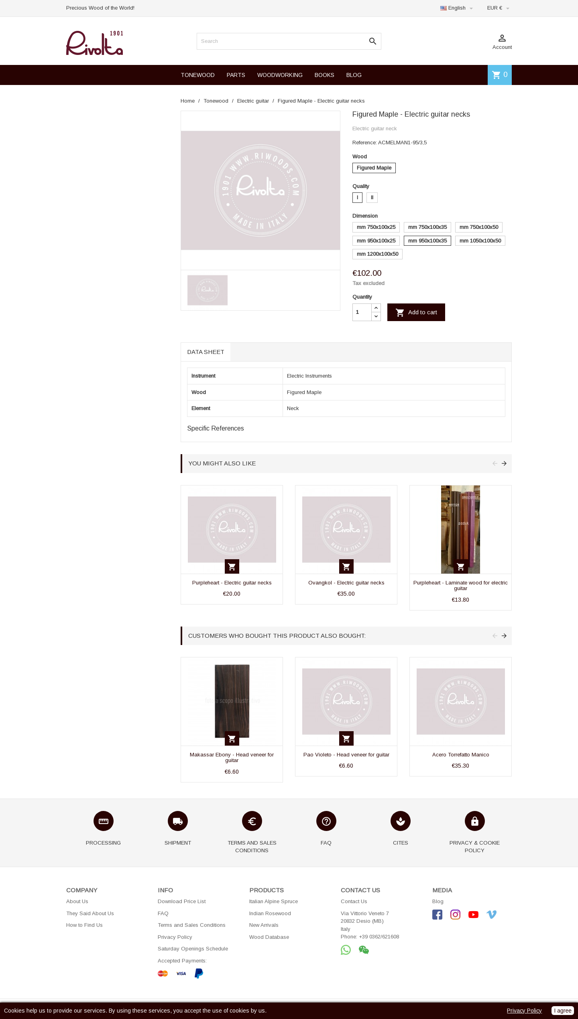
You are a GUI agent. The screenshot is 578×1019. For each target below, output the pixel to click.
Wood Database (269, 937)
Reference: (364, 143)
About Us (77, 901)
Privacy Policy (175, 937)
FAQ (163, 913)
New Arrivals (264, 925)
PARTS (236, 75)
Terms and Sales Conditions (192, 925)
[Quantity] (362, 312)
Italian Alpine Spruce (273, 901)
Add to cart (416, 312)
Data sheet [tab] (205, 351)
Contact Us (354, 901)
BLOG (354, 75)
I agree (563, 1010)
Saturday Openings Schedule (193, 949)
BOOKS (324, 75)
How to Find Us (84, 925)
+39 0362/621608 (379, 937)
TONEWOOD (198, 75)
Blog (438, 901)
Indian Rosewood (270, 913)
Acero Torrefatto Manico (460, 755)
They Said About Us (90, 913)
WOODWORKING (280, 75)
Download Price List (182, 901)
